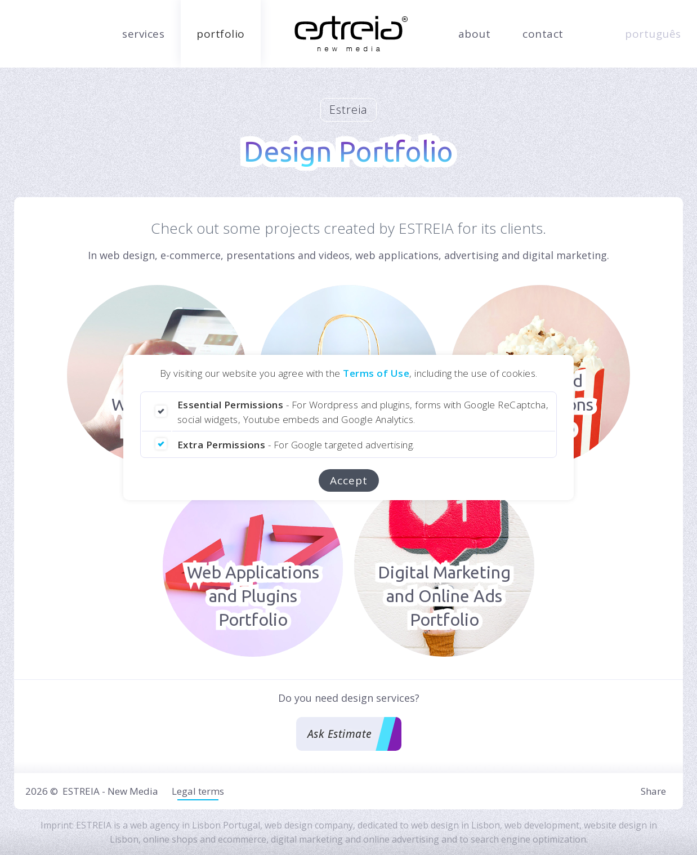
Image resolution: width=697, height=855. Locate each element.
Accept (349, 480)
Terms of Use (376, 373)
